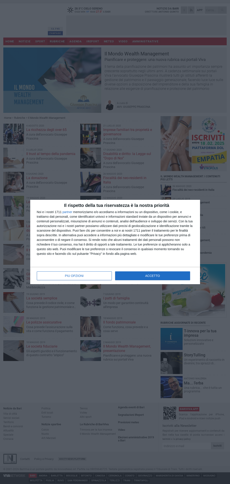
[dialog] (115, 242)
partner (67, 212)
